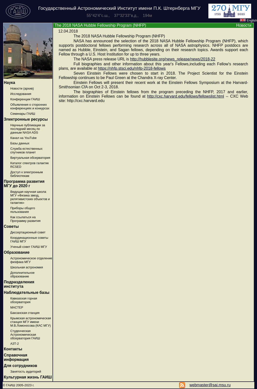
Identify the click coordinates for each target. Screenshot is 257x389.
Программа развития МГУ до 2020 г (24, 183)
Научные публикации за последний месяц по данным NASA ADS (27, 128)
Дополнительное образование (22, 274)
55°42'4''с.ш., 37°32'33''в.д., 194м (119, 15)
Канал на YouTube (23, 138)
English (248, 20)
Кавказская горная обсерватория (23, 300)
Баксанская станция (24, 313)
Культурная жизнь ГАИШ (28, 377)
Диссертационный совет (27, 232)
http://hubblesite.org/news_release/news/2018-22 (172, 59)
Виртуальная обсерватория (30, 158)
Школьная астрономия (26, 267)
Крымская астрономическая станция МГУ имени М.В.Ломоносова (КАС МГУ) (30, 321)
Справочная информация (16, 357)
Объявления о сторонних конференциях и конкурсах (29, 106)
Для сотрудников (20, 366)
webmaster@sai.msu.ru (209, 385)
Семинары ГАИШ (22, 113)
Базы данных (19, 143)
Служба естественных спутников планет (26, 150)
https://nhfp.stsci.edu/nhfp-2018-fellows (132, 68)
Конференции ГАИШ (25, 99)
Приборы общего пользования (22, 210)
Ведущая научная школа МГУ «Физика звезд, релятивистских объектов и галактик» (30, 197)
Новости (243, 25)
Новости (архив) (22, 88)
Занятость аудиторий (25, 371)
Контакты (13, 349)
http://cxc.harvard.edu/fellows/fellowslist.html (185, 96)
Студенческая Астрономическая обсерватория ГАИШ (25, 334)
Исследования (20, 94)
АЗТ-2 (14, 343)
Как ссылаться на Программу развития (25, 219)
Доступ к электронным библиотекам (26, 174)
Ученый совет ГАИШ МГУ (28, 247)
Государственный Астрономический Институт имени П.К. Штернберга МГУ (119, 8)
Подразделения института (19, 284)
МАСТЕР (16, 307)
